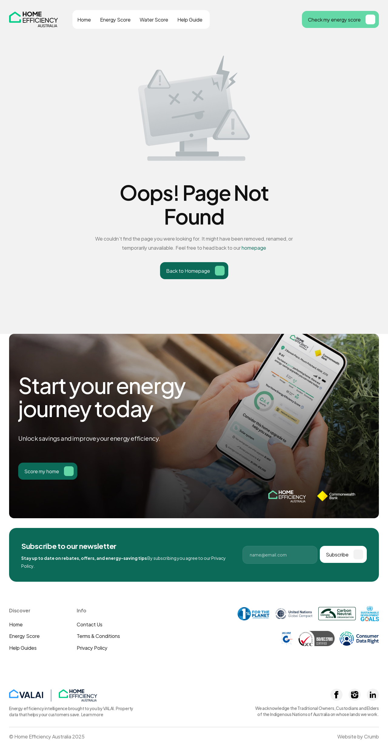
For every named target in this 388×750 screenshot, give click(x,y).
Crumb (371, 736)
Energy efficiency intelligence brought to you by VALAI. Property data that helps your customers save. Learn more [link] (71, 710)
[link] (101, 694)
